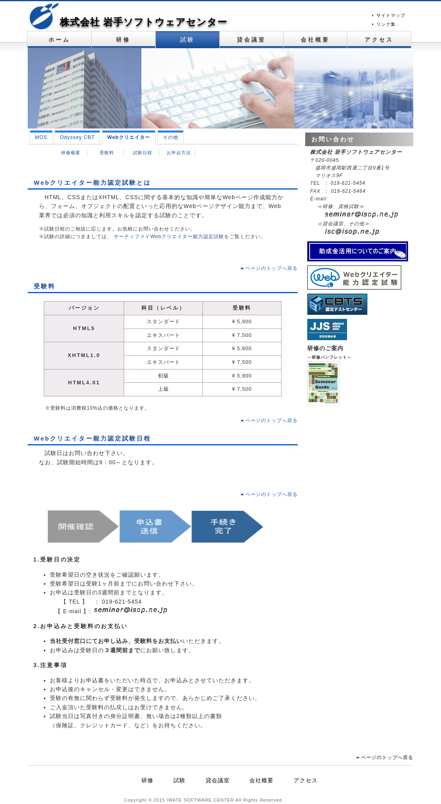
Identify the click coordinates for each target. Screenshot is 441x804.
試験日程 (142, 152)
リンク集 (386, 24)
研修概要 (70, 152)
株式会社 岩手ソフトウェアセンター (143, 21)
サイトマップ (390, 15)
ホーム (60, 39)
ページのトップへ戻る (271, 268)
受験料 (107, 152)
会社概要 (315, 39)
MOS (41, 137)
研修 (123, 39)
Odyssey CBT (77, 137)
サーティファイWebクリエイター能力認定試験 (168, 236)
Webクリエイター (128, 137)
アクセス (379, 39)
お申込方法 (179, 152)
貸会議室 (251, 39)
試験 (187, 39)
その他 (170, 137)
